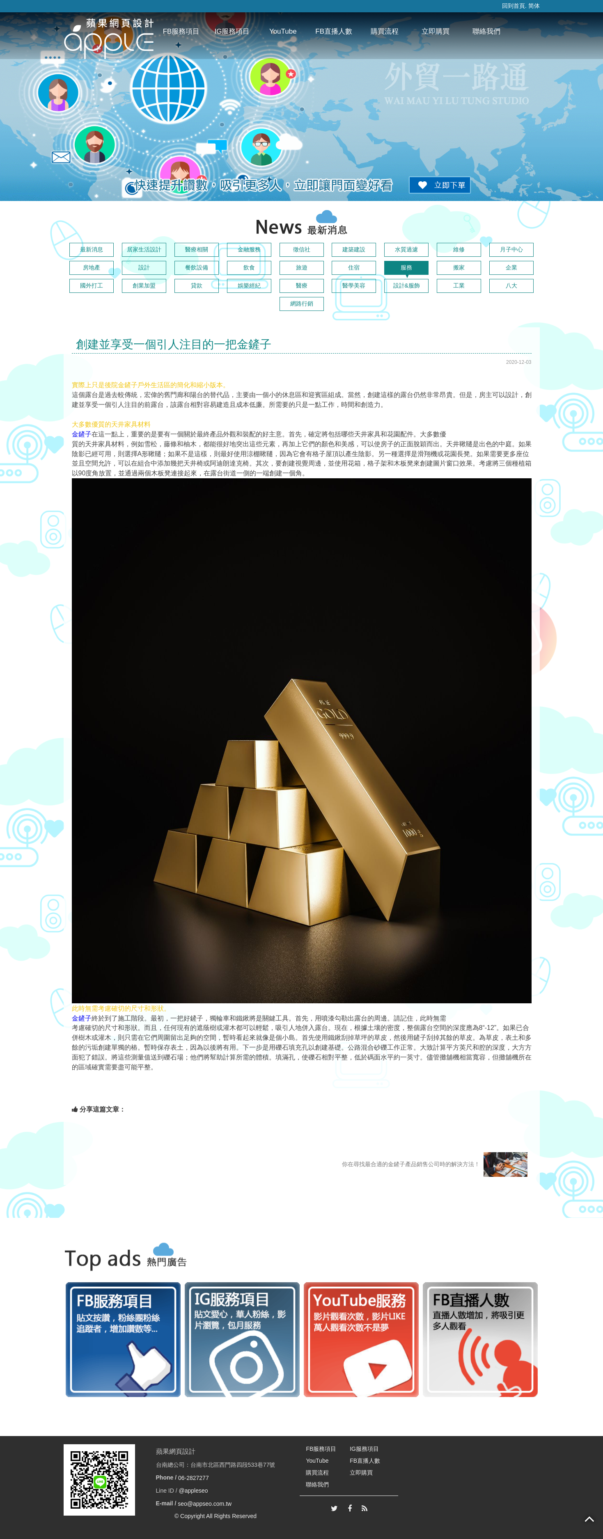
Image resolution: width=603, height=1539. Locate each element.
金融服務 (249, 249)
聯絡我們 (486, 31)
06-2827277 (193, 1478)
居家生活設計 (144, 249)
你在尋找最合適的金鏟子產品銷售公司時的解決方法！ (434, 1164)
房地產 (91, 267)
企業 (511, 267)
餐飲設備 (196, 267)
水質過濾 (406, 249)
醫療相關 (196, 249)
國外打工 (91, 285)
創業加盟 (144, 285)
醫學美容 (353, 285)
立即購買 (435, 31)
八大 (511, 285)
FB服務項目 (181, 31)
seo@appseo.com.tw (205, 1503)
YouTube (283, 31)
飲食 (249, 267)
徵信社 (301, 249)
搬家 (459, 267)
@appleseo (193, 1490)
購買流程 (385, 31)
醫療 (301, 285)
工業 (459, 285)
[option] (123, 1339)
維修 (459, 249)
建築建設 (353, 249)
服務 (406, 267)
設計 (144, 267)
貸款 (196, 285)
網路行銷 (301, 303)
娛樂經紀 (249, 285)
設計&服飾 (406, 285)
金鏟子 (82, 434)
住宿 (354, 267)
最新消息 (91, 249)
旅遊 (301, 267)
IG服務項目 (232, 31)
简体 (534, 5)
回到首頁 (513, 5)
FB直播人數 (333, 31)
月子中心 (511, 249)
